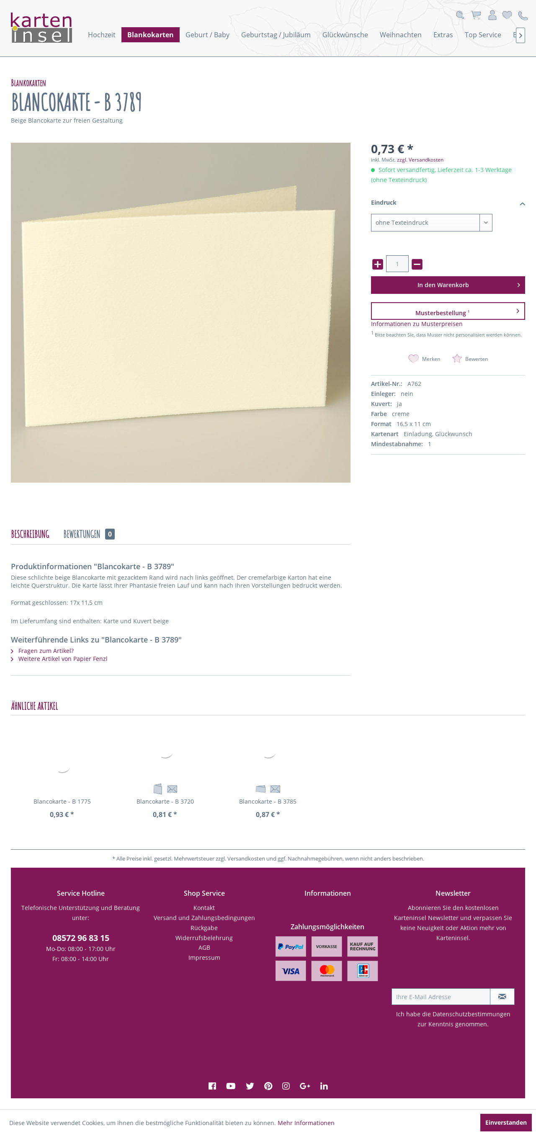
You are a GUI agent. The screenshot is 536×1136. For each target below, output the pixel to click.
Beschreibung (30, 534)
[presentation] (455, 967)
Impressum (204, 957)
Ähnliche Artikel (34, 706)
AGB (204, 947)
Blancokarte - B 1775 (62, 801)
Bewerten (470, 358)
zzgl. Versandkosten (420, 159)
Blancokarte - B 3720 (165, 801)
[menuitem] (101, 34)
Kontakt (204, 908)
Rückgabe (204, 928)
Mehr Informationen (306, 1123)
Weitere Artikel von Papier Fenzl (59, 659)
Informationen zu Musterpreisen (417, 324)
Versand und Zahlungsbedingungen (204, 918)
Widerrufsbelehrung (204, 938)
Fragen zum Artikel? (42, 651)
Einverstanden (506, 1122)
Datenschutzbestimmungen (471, 1014)
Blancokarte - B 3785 (267, 801)
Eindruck (448, 203)
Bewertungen (89, 534)
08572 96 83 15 (80, 937)
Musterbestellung (467, 310)
